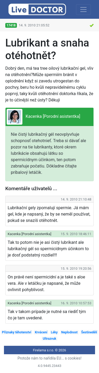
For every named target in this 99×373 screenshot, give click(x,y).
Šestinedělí (89, 332)
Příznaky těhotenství (16, 332)
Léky (54, 332)
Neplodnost (69, 332)
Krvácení (41, 332)
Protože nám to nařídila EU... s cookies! (49, 358)
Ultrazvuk (49, 339)
